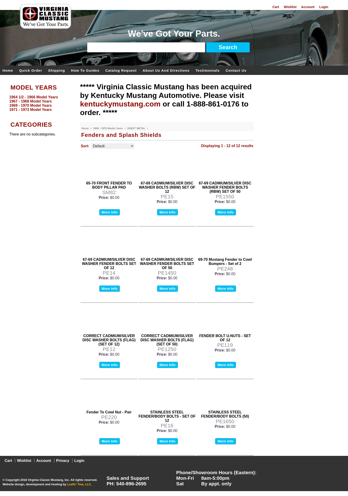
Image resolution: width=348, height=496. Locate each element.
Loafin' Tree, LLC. (79, 484)
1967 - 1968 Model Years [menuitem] (30, 101)
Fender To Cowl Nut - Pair (108, 412)
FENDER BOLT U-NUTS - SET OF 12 (225, 338)
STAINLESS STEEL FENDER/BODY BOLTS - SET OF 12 (167, 416)
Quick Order (30, 70)
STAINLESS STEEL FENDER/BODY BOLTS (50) (225, 414)
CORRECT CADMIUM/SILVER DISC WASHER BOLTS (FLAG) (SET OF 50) (167, 340)
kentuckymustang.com (120, 104)
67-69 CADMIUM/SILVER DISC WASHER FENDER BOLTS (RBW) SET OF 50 (225, 187)
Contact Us (236, 70)
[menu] (38, 103)
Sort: (85, 146)
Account (308, 7)
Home (8, 70)
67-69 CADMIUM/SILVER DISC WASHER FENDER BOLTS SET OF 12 (109, 264)
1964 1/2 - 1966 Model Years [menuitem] (33, 97)
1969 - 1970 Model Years (108, 128)
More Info (109, 212)
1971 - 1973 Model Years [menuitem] (30, 110)
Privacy (62, 461)
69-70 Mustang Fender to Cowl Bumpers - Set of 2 (225, 262)
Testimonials (207, 70)
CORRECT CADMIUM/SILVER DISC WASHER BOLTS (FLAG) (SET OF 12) (109, 340)
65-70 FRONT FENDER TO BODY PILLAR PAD (109, 185)
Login (323, 7)
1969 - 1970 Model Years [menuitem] (30, 105)
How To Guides (85, 70)
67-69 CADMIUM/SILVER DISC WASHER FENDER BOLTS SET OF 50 (167, 264)
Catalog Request (121, 70)
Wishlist (290, 7)
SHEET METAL (136, 128)
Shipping (56, 70)
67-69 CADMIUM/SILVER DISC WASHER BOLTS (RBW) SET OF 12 (167, 187)
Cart (275, 7)
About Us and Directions (166, 70)
